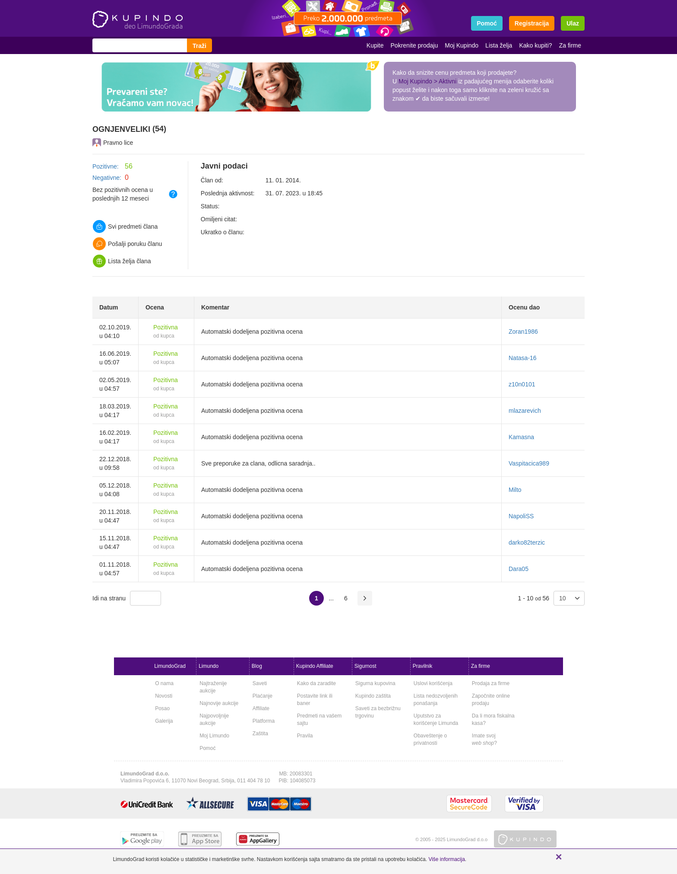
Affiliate (261, 708)
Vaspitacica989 (529, 463)
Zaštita (260, 733)
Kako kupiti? (535, 45)
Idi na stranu (109, 598)
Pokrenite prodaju (414, 45)
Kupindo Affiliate (314, 666)
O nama (164, 683)
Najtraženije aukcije (213, 687)
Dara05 (518, 568)
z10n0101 (522, 384)
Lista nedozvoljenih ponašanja (436, 699)
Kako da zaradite (316, 683)
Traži (199, 45)
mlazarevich (525, 410)
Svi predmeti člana (125, 226)
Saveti (260, 683)
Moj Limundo (214, 736)
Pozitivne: (105, 166)
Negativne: (106, 177)
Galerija (164, 721)
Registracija (532, 23)
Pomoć (207, 748)
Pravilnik (422, 666)
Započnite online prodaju (491, 699)
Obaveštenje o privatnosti (430, 739)
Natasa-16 (523, 357)
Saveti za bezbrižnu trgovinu (378, 712)
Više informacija (446, 859)
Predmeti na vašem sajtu (319, 719)
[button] (558, 856)
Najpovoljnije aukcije (214, 719)
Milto (515, 489)
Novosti (163, 696)
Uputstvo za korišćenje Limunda (436, 719)
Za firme (570, 45)
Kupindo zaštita (373, 696)
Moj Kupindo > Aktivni (427, 81)
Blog (257, 666)
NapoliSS (521, 516)
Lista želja (498, 45)
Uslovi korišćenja (433, 683)
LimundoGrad (170, 666)
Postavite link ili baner (314, 699)
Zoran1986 (523, 331)
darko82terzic (527, 542)
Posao (162, 708)
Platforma (264, 721)
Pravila (305, 736)
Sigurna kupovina (375, 683)
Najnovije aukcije (218, 703)
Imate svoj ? (484, 739)
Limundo (208, 666)
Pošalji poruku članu (127, 243)
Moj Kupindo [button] (461, 45)
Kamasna (521, 437)
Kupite (375, 45)
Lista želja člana (122, 261)
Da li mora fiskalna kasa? (493, 719)
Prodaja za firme (490, 683)
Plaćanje (262, 696)
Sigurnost (365, 666)
